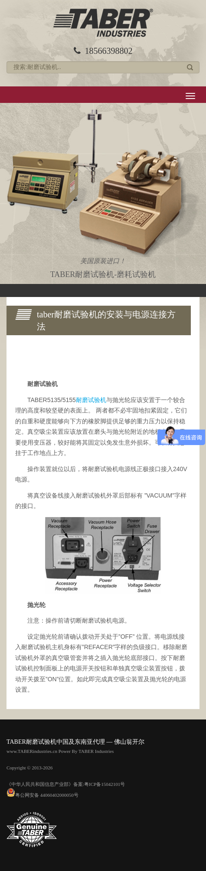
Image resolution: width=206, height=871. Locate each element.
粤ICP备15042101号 (104, 784)
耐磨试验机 (91, 399)
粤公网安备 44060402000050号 (42, 795)
